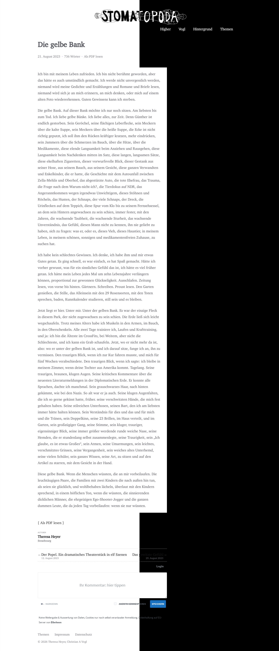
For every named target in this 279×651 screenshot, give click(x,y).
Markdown (49, 603)
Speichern (158, 603)
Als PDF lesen (93, 55)
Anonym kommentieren (132, 603)
